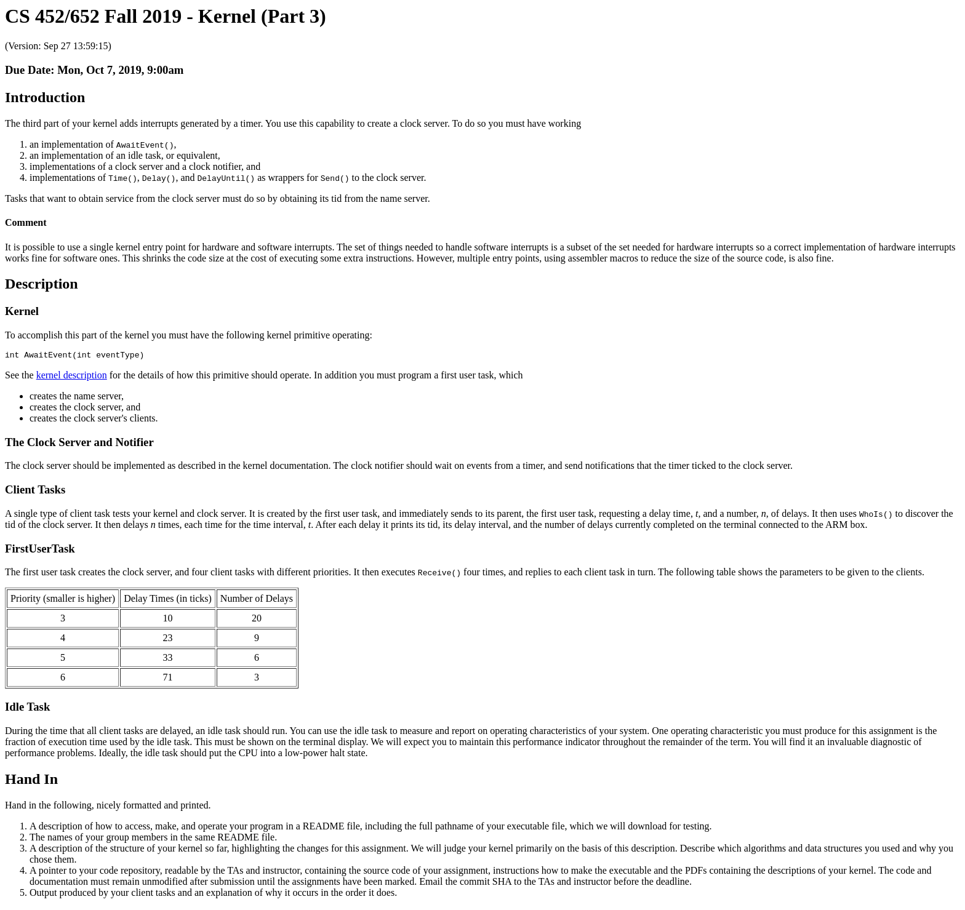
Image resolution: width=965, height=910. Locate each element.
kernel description (71, 377)
